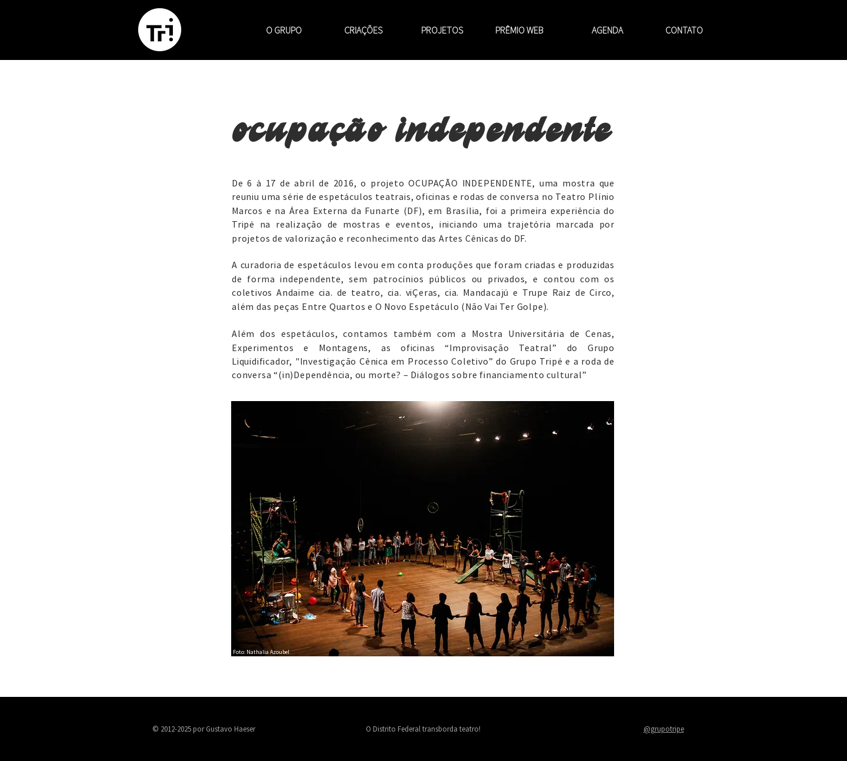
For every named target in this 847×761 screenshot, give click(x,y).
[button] (351, 30)
